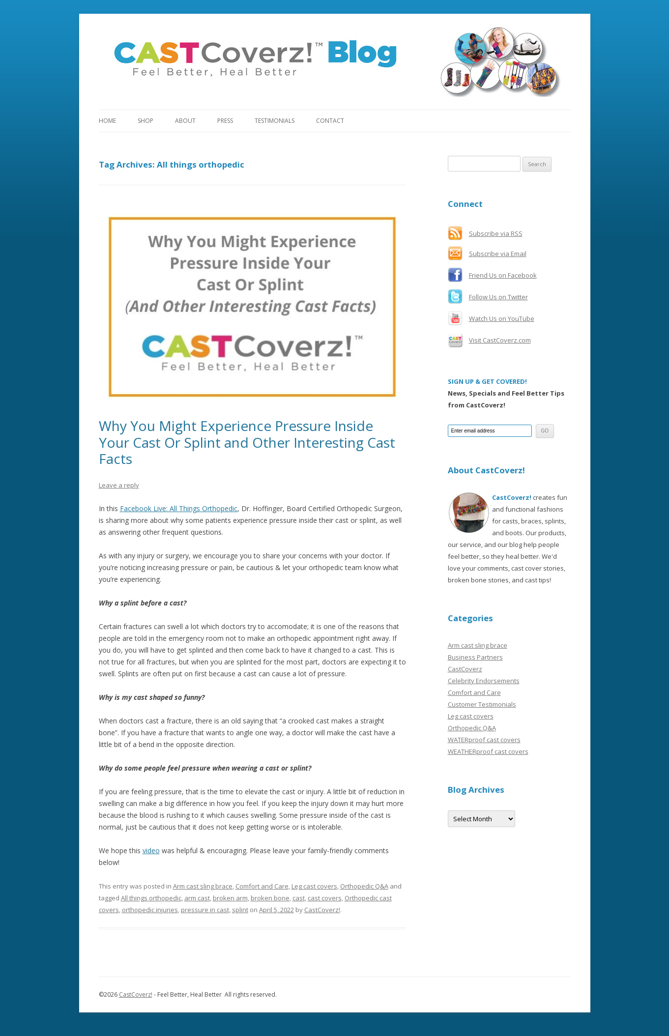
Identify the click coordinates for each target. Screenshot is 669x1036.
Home (107, 120)
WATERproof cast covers (484, 739)
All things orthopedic (151, 897)
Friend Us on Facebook (503, 275)
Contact (330, 120)
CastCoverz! (322, 909)
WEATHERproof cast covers (488, 751)
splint (240, 909)
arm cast (197, 897)
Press (225, 120)
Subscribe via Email (497, 253)
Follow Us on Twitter (498, 296)
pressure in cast (205, 909)
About (185, 120)
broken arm (230, 897)
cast (298, 897)
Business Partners (475, 657)
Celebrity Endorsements (484, 680)
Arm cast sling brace (203, 886)
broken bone (270, 897)
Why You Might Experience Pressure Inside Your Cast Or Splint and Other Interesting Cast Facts (247, 442)
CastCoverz (465, 668)
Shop (145, 120)
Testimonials (274, 120)
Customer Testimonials (482, 704)
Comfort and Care (262, 886)
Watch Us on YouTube (501, 318)
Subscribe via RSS (496, 233)
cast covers (325, 897)
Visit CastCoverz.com (500, 340)
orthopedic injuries (150, 909)
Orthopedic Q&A (364, 886)
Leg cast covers (314, 886)
